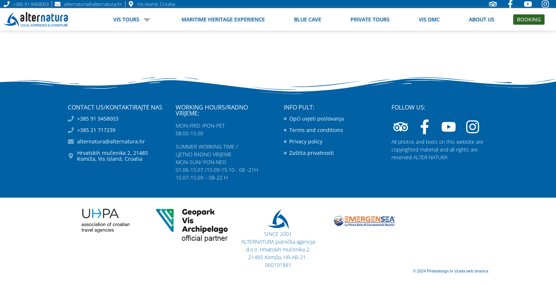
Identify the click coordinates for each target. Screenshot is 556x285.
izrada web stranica (471, 271)
